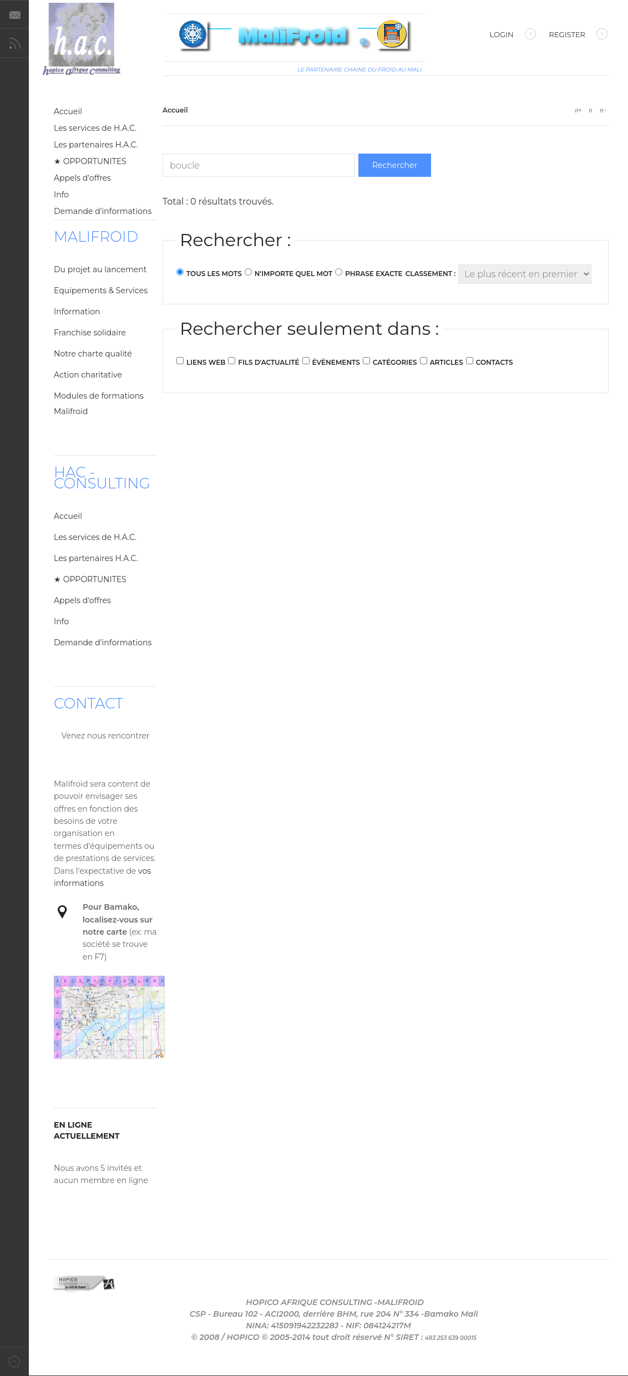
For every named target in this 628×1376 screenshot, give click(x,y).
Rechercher (394, 165)
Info (61, 195)
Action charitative (88, 375)
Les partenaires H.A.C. (96, 145)
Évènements (336, 362)
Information (77, 312)
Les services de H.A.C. (95, 128)
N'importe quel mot (293, 273)
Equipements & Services (101, 290)
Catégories (395, 362)
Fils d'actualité (268, 362)
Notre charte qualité (93, 354)
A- (602, 110)
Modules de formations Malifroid (99, 403)
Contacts (494, 362)
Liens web (205, 362)
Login (513, 35)
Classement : (431, 273)
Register (578, 35)
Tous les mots (214, 273)
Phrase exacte (373, 273)
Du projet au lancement (100, 269)
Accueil (68, 111)
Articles (446, 362)
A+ (578, 110)
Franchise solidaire (90, 333)
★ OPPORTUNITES (90, 161)
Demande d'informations (102, 211)
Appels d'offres (82, 178)
